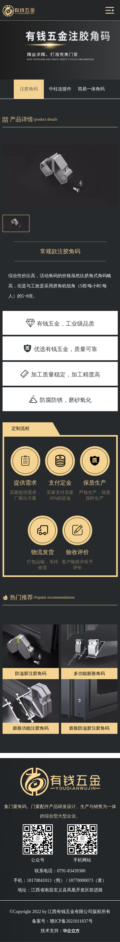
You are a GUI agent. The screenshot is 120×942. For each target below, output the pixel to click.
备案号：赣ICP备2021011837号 (62, 921)
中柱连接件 (60, 89)
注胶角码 (29, 89)
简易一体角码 (91, 89)
